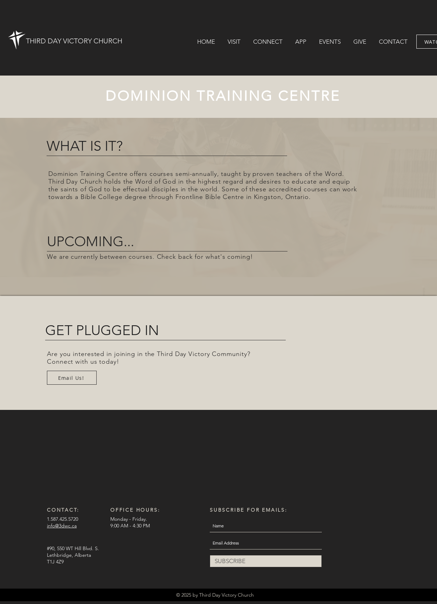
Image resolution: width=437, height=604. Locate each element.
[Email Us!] (72, 378)
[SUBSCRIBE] (266, 561)
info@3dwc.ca (62, 526)
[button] (234, 42)
